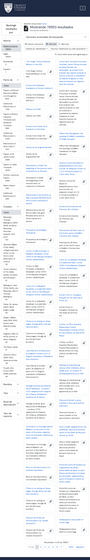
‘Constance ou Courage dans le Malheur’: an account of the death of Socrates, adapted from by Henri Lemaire (39, 432)
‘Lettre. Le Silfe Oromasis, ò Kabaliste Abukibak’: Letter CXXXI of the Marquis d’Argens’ (39, 255)
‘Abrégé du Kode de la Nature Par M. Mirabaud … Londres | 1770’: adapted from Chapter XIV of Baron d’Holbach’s (38, 391)
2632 (71, 547)
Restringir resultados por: (11, 29)
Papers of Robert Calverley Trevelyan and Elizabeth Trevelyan (10, 121)
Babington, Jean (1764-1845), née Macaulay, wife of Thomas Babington (10, 292)
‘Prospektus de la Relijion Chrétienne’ (36, 231)
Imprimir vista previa (34, 44)
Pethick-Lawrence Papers (11, 178)
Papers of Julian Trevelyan (11, 167)
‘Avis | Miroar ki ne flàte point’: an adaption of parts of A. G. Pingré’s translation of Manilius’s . (39, 354)
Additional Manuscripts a (10, 106)
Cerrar (44, 24)
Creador (7, 206)
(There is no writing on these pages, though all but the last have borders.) (38, 324)
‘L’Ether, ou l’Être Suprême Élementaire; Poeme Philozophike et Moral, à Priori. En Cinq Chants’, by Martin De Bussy (71, 330)
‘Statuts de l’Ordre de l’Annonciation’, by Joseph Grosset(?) (37, 521)
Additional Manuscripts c (11, 136)
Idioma (7, 40)
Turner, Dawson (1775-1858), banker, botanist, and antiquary (10, 275)
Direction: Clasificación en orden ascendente (68, 49)
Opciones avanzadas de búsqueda (44, 37)
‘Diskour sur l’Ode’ (33, 109)
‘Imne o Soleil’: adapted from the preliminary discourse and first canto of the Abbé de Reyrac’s (72, 431)
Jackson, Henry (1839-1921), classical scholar (10, 359)
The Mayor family (10, 348)
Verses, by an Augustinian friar (39, 147)
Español (8, 71)
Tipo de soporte (7, 415)
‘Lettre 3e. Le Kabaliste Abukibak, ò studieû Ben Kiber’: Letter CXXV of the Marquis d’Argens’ (39, 290)
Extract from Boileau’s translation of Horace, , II (39, 86)
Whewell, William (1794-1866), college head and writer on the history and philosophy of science (10, 254)
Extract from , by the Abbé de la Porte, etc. (70, 298)
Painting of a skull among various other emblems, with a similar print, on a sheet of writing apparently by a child (72, 369)
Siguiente (80, 547)
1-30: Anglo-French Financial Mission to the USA (38, 63)
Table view (63, 44)
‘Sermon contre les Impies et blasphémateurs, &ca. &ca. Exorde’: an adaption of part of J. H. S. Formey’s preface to (72, 168)
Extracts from (70, 208)
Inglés (11, 55)
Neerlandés (9, 63)
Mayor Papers (10, 187)
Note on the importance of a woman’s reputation (38, 468)
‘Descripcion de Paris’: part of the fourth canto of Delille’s (71, 233)
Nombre (7, 384)
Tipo (5, 393)
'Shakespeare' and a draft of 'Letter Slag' (71, 521)
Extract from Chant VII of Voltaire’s (36, 127)
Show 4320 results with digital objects (71, 54)
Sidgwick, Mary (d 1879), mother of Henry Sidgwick (10, 338)
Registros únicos (11, 48)
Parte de (8, 79)
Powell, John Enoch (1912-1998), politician (10, 372)
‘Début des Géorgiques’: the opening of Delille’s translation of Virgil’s (72, 136)
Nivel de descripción (9, 403)
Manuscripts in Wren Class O (10, 146)
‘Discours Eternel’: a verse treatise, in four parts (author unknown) (71, 403)
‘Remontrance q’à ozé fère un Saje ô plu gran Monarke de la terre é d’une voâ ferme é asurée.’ (38, 199)
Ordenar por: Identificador (36, 49)
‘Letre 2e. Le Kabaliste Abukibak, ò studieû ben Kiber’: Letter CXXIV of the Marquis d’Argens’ (73, 263)
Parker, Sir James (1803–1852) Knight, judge (10, 308)
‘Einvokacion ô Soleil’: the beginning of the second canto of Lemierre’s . (39, 168)
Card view (51, 44)
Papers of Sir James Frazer (10, 157)
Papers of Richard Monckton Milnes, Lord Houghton (11, 94)
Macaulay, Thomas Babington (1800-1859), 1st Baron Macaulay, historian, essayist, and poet (11, 228)
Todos (6, 85)
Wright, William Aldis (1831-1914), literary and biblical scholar (10, 323)
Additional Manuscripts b (10, 196)
